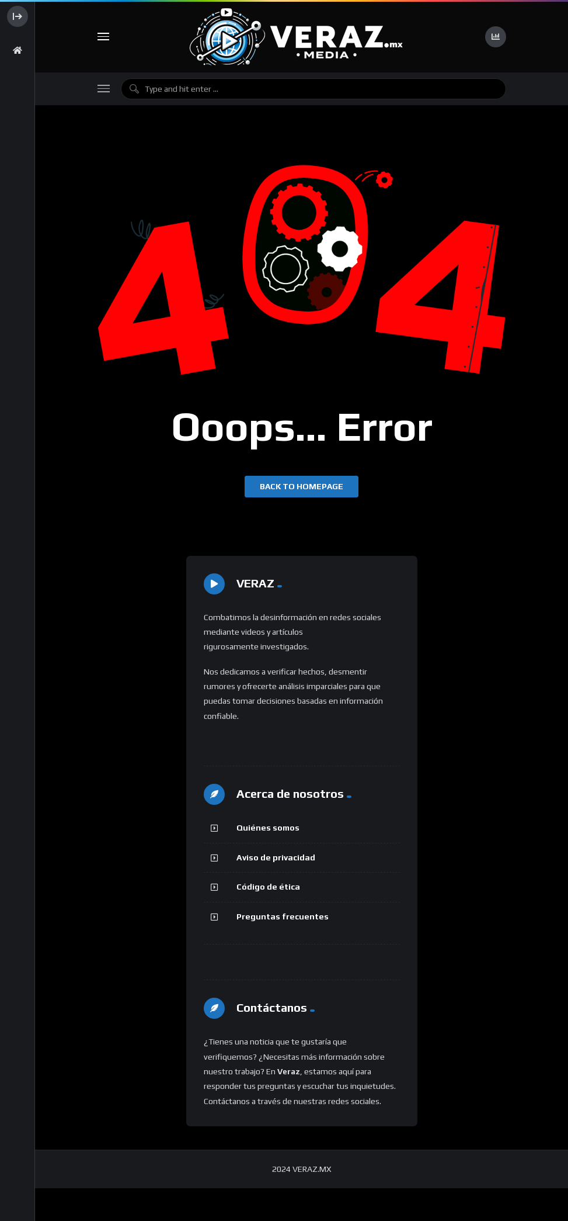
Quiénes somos (267, 827)
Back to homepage (301, 486)
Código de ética (268, 886)
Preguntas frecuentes (282, 916)
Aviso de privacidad (275, 857)
